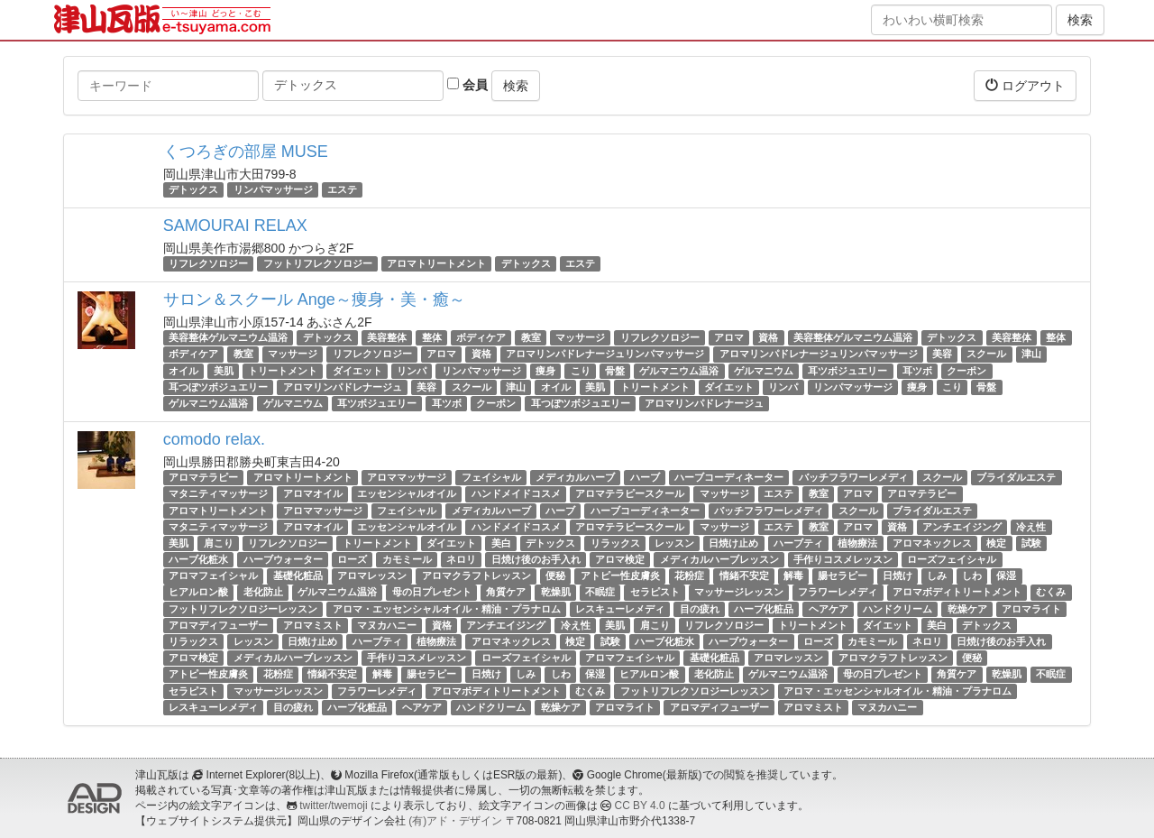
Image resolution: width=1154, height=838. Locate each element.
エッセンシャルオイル (406, 493)
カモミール (407, 559)
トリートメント (282, 370)
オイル (183, 370)
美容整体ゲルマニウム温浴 (228, 337)
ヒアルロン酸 (198, 592)
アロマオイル (313, 493)
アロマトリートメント (436, 263)
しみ (937, 575)
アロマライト (1031, 608)
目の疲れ (699, 608)
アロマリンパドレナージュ (342, 387)
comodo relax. (214, 439)
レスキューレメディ (619, 608)
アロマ (729, 337)
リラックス (615, 543)
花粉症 (689, 575)
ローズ (352, 559)
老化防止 (263, 592)
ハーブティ (798, 543)
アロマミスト (313, 625)
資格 (768, 337)
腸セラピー (842, 575)
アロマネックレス (932, 543)
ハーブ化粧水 (198, 559)
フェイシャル (491, 477)
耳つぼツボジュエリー (218, 387)
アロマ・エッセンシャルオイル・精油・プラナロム (447, 608)
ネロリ (461, 559)
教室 (531, 337)
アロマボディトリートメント (957, 592)
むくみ (1051, 592)
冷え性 (1031, 526)
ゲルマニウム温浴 (679, 370)
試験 (1031, 543)
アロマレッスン (372, 575)
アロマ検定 (620, 559)
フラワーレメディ (837, 592)
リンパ (411, 370)
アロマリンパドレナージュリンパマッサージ (605, 354)
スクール (986, 354)
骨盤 (615, 370)
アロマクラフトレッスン (476, 575)
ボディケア (481, 337)
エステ (342, 189)
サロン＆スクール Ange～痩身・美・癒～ (314, 299)
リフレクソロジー (208, 263)
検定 (996, 543)
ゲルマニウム (763, 370)
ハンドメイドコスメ (516, 493)
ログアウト (1025, 85)
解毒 (793, 575)
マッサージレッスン (738, 592)
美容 (942, 354)
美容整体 (387, 337)
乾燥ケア (967, 608)
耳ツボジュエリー (847, 370)
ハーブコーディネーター (728, 477)
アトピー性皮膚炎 (620, 575)
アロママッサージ (406, 477)
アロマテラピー (203, 477)
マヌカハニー (387, 625)
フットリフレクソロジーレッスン (243, 608)
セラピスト (655, 592)
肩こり (219, 543)
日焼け (897, 575)
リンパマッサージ (273, 189)
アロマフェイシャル (213, 575)
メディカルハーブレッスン (719, 559)
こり (581, 370)
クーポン (966, 370)
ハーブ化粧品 (763, 608)
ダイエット (357, 370)
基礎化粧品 (298, 575)
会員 (467, 85)
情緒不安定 (744, 575)
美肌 (224, 370)
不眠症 (600, 592)
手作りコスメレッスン (843, 559)
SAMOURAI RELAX (235, 225)
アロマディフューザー (218, 625)
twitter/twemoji (333, 805)
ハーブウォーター (283, 559)
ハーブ (645, 477)
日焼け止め (733, 543)
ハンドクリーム (897, 608)
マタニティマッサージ (218, 493)
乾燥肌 (556, 592)
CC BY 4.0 (640, 805)
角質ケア (506, 592)
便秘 (555, 575)
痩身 (545, 370)
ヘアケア (828, 608)
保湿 (1006, 575)
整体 (432, 337)
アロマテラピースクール (629, 493)
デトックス (193, 189)
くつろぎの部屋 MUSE (245, 152)
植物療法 (857, 543)
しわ (972, 575)
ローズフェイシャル (951, 559)
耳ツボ (917, 370)
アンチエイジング (962, 526)
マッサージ (580, 337)
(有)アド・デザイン (455, 821)
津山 (1031, 354)
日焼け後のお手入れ (536, 559)
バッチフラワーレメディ (853, 477)
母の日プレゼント (432, 592)
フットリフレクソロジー (317, 263)
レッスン (674, 543)
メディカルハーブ (575, 477)
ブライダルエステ (1016, 477)
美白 (501, 543)
